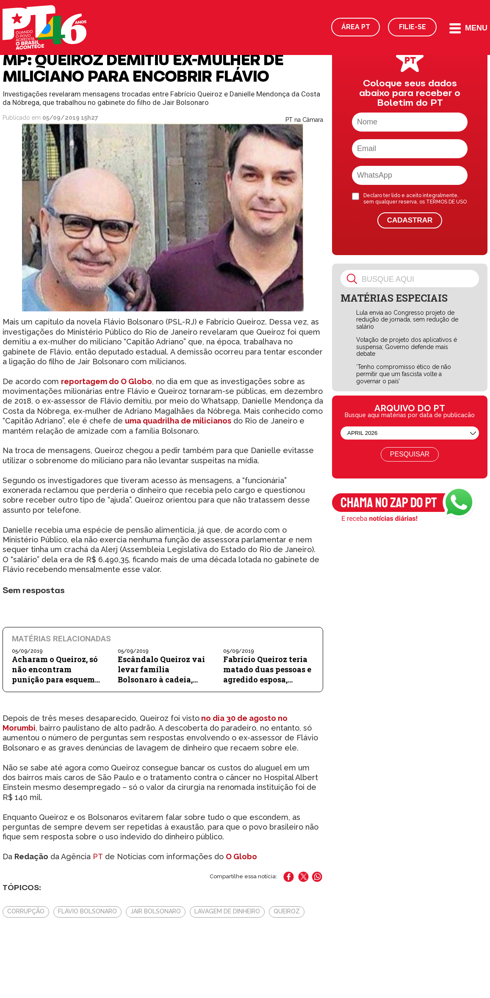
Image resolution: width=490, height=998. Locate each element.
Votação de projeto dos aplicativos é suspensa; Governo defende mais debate (406, 346)
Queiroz (287, 911)
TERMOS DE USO (446, 202)
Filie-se (412, 27)
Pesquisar (409, 454)
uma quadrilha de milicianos (178, 420)
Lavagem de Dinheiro (227, 911)
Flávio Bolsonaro (87, 911)
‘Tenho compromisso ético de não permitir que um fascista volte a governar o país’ (403, 374)
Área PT (355, 27)
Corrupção (25, 911)
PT (98, 856)
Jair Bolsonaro (155, 911)
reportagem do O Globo (106, 381)
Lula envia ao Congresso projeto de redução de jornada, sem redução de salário (407, 319)
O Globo (241, 856)
